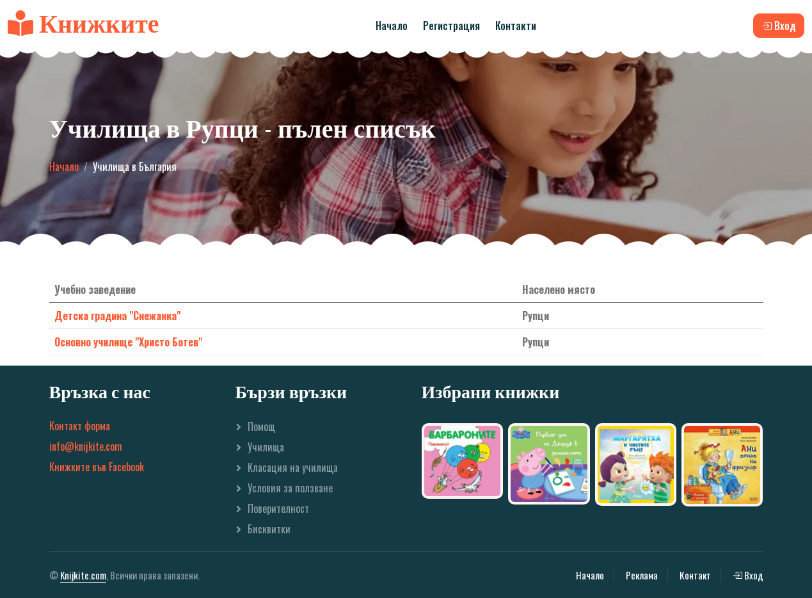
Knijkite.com (83, 575)
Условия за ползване (290, 488)
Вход (748, 575)
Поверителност (278, 508)
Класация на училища (293, 467)
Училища (266, 447)
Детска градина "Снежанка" (117, 315)
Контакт (695, 575)
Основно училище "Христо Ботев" (128, 342)
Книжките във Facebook (96, 466)
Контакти (515, 25)
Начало (392, 25)
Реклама (642, 575)
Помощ (261, 426)
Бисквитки (269, 529)
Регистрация (451, 25)
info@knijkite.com (85, 446)
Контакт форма (79, 425)
